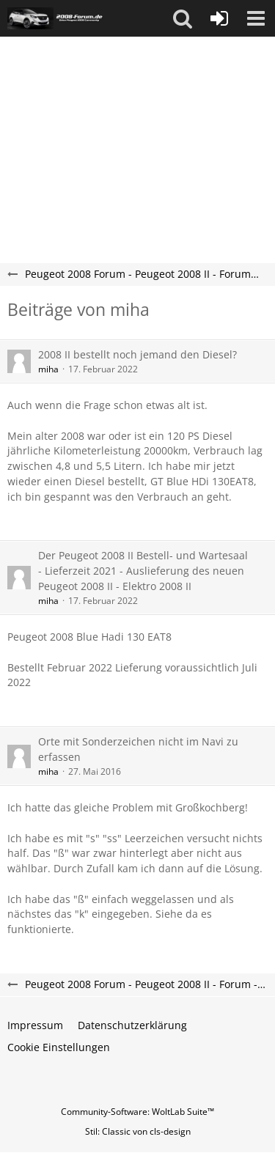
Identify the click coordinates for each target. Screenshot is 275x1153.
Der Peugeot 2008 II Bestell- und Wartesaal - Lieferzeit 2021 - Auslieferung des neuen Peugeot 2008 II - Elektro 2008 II (143, 570)
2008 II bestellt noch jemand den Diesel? (137, 354)
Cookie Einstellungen (58, 1047)
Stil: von (138, 1131)
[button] (182, 18)
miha (48, 369)
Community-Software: (137, 1111)
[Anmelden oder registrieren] (219, 18)
